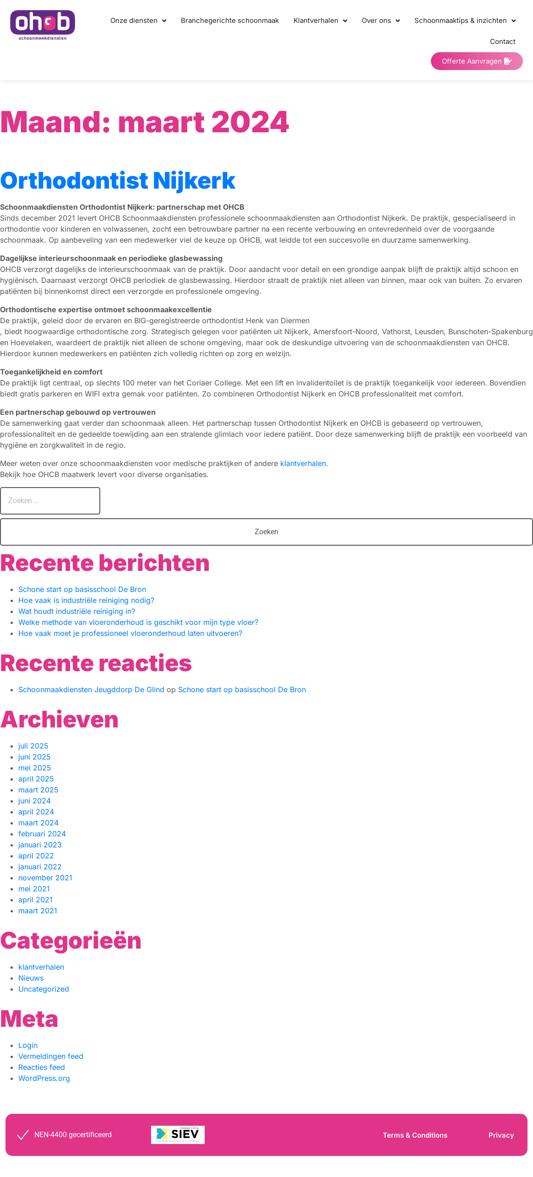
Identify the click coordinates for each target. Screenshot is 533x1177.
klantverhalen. (304, 463)
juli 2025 (33, 745)
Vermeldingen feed (50, 1056)
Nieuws (31, 977)
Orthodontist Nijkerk (117, 180)
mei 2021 (34, 888)
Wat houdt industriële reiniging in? (76, 611)
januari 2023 (40, 844)
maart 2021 (37, 910)
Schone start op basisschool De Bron (82, 589)
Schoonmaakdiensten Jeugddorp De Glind (91, 689)
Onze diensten (138, 21)
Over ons (381, 21)
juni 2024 (34, 800)
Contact (503, 41)
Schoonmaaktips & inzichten (465, 21)
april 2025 (36, 778)
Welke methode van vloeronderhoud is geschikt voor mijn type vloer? (138, 622)
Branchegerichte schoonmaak (230, 20)
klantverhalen (41, 966)
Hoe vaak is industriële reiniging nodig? (86, 600)
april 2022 (36, 855)
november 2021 (45, 877)
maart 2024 (38, 822)
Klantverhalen (320, 21)
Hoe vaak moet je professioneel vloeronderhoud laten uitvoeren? (130, 633)
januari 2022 (40, 866)
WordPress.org (44, 1078)
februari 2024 (42, 833)
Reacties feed (41, 1067)
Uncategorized (43, 988)
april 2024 (36, 811)
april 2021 (35, 899)
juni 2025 (34, 756)
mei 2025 (34, 767)
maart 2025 (38, 789)
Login (28, 1045)
